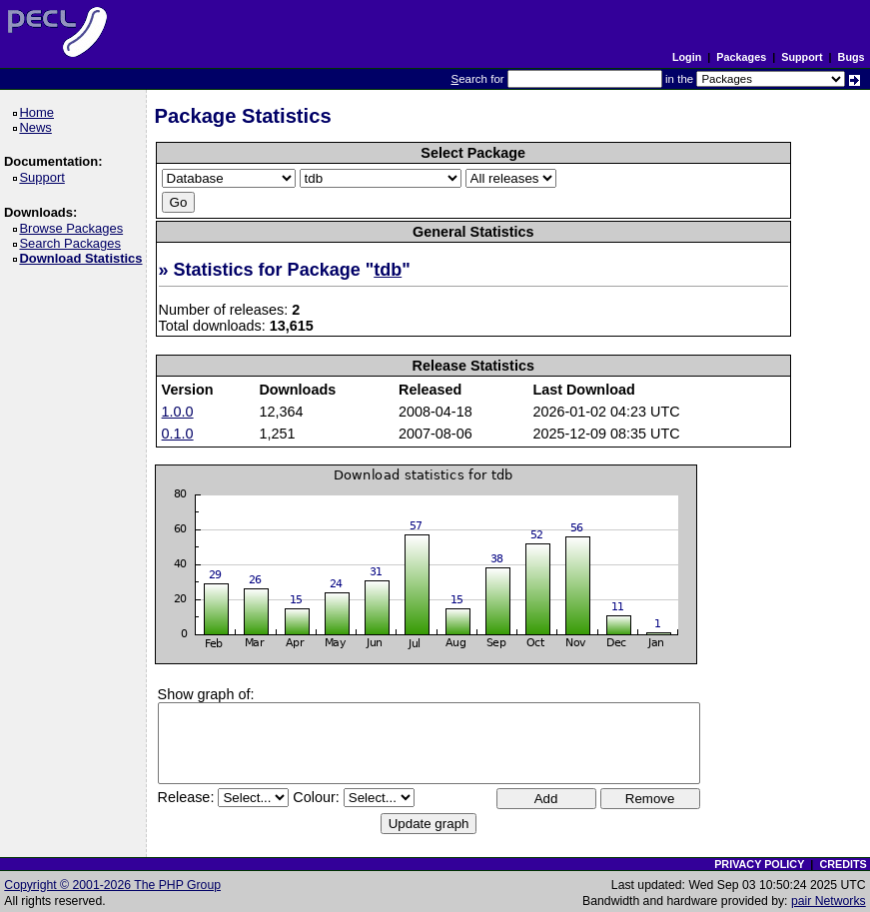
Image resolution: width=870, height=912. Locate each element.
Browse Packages (74, 228)
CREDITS (842, 864)
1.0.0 (178, 412)
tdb (388, 270)
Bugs (851, 57)
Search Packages (73, 243)
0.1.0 (178, 434)
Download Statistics (84, 258)
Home (39, 112)
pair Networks (828, 901)
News (38, 127)
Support (801, 57)
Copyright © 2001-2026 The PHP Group (112, 885)
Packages (741, 57)
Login (686, 57)
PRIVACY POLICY (759, 864)
